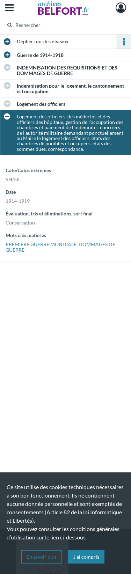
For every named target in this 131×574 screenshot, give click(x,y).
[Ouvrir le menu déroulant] (9, 8)
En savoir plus (42, 557)
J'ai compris (86, 557)
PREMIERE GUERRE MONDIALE (41, 244)
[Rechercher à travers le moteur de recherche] (64, 25)
